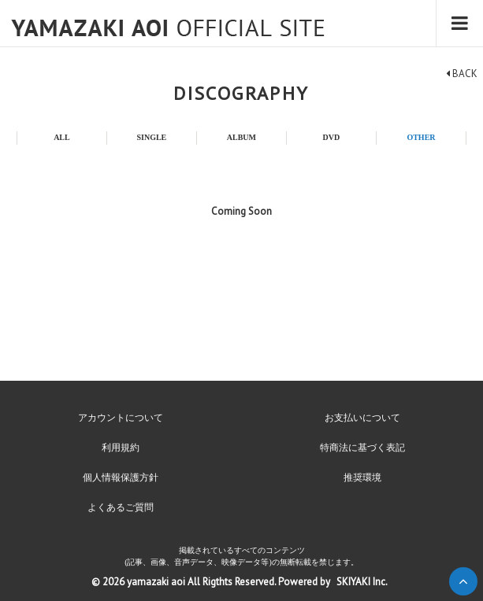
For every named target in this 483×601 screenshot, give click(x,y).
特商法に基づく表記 (362, 447)
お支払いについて (362, 417)
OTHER (421, 137)
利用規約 (120, 447)
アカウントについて (120, 417)
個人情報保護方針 (120, 477)
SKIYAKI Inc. (362, 581)
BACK (461, 73)
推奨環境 (362, 477)
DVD (331, 137)
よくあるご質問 (120, 507)
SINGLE (151, 137)
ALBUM (241, 137)
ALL (62, 137)
